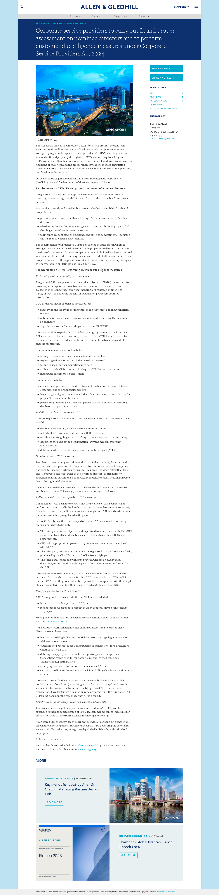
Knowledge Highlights (72, 23)
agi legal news (158, 101)
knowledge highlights (163, 108)
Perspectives (120, 16)
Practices (75, 16)
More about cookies (166, 892)
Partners (96, 16)
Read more (54, 802)
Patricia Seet (159, 124)
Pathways (144, 16)
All (152, 93)
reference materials (88, 745)
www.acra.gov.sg (57, 621)
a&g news (155, 97)
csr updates (157, 104)
